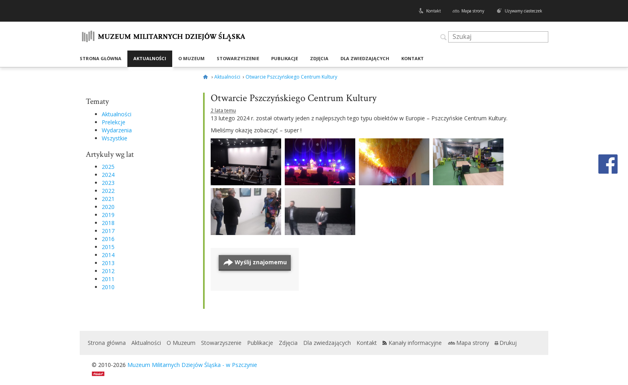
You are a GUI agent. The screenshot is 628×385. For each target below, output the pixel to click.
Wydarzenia (117, 130)
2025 (108, 166)
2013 (108, 263)
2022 (108, 191)
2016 (108, 239)
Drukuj (508, 342)
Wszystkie (114, 138)
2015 (108, 247)
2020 (108, 207)
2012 (108, 271)
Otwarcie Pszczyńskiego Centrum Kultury (293, 98)
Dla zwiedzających (364, 58)
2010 (108, 287)
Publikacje (284, 58)
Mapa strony (472, 11)
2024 (108, 174)
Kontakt (433, 11)
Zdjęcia (319, 58)
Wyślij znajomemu (261, 262)
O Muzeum (191, 58)
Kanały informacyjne (415, 342)
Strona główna (100, 58)
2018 (108, 223)
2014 (108, 255)
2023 (108, 182)
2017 (108, 231)
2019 (108, 215)
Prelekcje (113, 122)
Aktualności (149, 58)
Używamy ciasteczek (523, 11)
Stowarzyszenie (238, 58)
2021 (108, 199)
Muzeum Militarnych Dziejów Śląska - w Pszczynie (192, 365)
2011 (108, 279)
